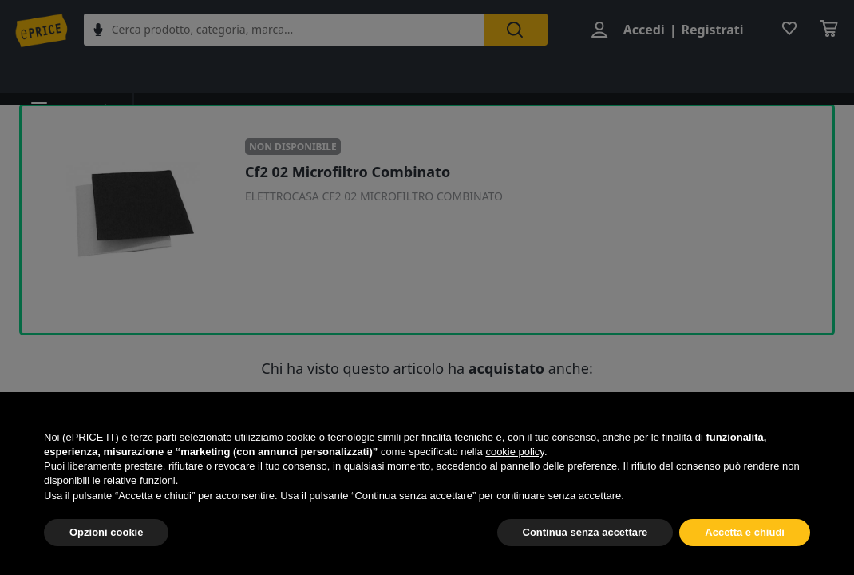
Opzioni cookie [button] (106, 532)
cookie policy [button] (514, 452)
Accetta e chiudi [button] (745, 532)
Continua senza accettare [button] (585, 532)
